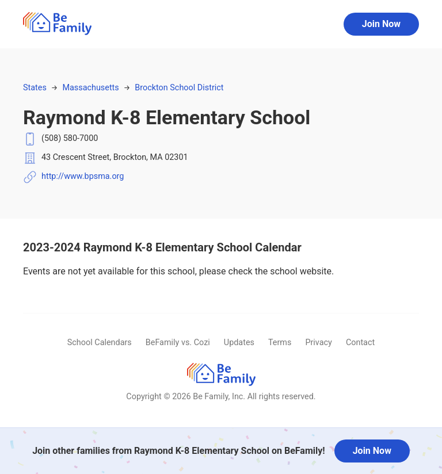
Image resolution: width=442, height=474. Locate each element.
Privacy (318, 342)
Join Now (381, 23)
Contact (360, 342)
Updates (239, 342)
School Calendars (99, 342)
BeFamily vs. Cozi (178, 342)
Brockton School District (179, 88)
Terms (279, 342)
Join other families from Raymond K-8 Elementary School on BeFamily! (178, 450)
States (35, 88)
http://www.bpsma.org (82, 176)
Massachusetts (90, 88)
